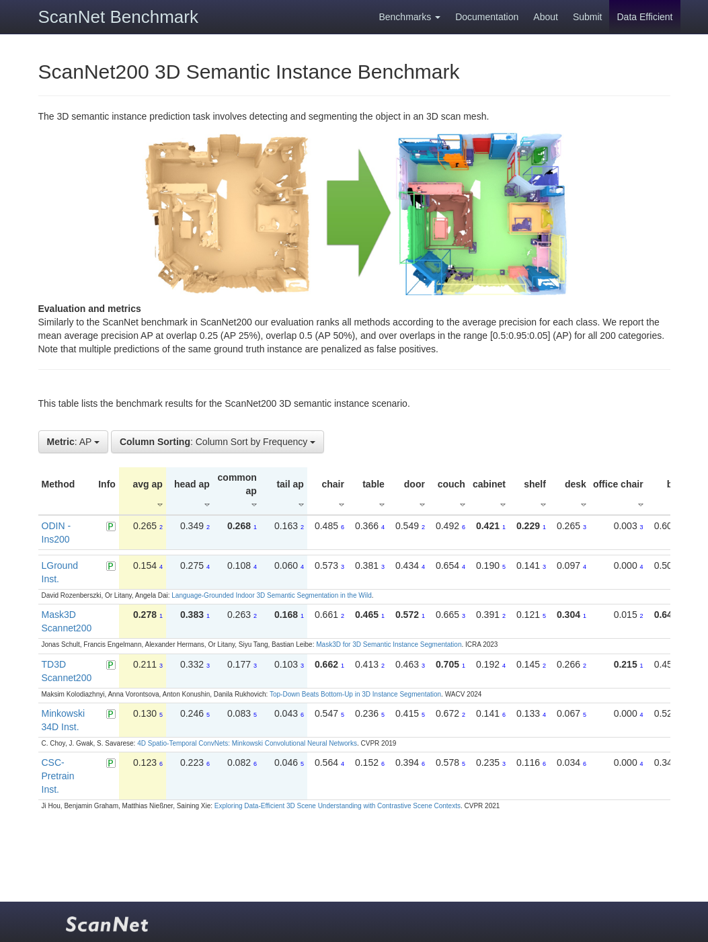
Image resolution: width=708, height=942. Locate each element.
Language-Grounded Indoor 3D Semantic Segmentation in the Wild (271, 595)
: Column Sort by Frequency (217, 441)
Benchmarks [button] (409, 16)
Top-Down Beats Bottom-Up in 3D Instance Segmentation (355, 694)
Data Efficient (644, 16)
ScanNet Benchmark (118, 17)
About (545, 16)
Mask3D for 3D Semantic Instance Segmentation (388, 644)
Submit (587, 16)
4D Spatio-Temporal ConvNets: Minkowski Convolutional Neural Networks (247, 743)
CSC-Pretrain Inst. (58, 776)
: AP (73, 441)
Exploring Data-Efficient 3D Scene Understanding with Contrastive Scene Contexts (337, 806)
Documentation (486, 16)
